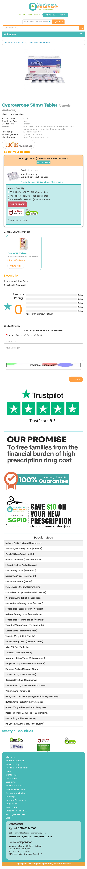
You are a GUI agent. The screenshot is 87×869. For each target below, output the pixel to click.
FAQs (8, 771)
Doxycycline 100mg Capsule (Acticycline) (24, 724)
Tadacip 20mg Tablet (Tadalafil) (20, 674)
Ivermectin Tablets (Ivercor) (18, 581)
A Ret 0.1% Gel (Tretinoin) (17, 647)
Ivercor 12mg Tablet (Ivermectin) (20, 718)
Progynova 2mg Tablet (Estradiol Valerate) (25, 663)
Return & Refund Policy (17, 767)
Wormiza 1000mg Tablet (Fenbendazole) (24, 625)
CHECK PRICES (43, 162)
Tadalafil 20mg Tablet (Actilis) (19, 554)
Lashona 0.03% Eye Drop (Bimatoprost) (23, 543)
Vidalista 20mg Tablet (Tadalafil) (20, 636)
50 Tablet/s (14, 192)
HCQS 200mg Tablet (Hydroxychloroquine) (25, 702)
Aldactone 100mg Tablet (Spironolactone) (25, 658)
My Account (12, 807)
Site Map (10, 796)
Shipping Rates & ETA (16, 810)
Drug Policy (11, 803)
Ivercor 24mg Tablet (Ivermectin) (21, 630)
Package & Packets (15, 814)
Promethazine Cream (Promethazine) (23, 587)
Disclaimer (11, 781)
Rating (10, 335)
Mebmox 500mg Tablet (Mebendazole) (23, 614)
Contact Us (12, 774)
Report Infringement (16, 800)
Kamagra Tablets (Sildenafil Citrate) (22, 669)
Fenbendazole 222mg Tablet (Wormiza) (24, 609)
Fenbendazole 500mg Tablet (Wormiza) (24, 603)
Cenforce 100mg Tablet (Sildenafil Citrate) (25, 685)
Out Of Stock (17, 204)
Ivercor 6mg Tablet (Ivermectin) (20, 570)
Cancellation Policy (15, 793)
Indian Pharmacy (14, 785)
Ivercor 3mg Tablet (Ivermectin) (20, 576)
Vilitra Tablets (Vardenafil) (17, 691)
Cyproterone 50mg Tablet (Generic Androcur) (31, 42)
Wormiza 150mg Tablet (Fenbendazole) (23, 598)
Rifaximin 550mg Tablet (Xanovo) (21, 565)
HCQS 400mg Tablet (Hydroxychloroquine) (25, 707)
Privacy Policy (12, 764)
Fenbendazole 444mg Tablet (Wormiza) (24, 620)
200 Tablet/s (15, 199)
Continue (75, 379)
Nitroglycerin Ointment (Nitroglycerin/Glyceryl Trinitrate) (31, 696)
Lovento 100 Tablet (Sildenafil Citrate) (23, 559)
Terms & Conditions (16, 760)
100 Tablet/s (14, 196)
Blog (8, 817)
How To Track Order (15, 789)
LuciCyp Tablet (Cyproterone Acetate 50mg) (43, 158)
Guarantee (11, 778)
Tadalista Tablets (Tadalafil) (18, 652)
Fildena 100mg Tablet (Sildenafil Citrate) (24, 641)
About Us (10, 757)
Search (58, 21)
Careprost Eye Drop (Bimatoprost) (21, 680)
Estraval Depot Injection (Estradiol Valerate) (25, 592)
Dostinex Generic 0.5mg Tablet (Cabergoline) (26, 713)
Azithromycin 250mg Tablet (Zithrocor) (23, 548)
